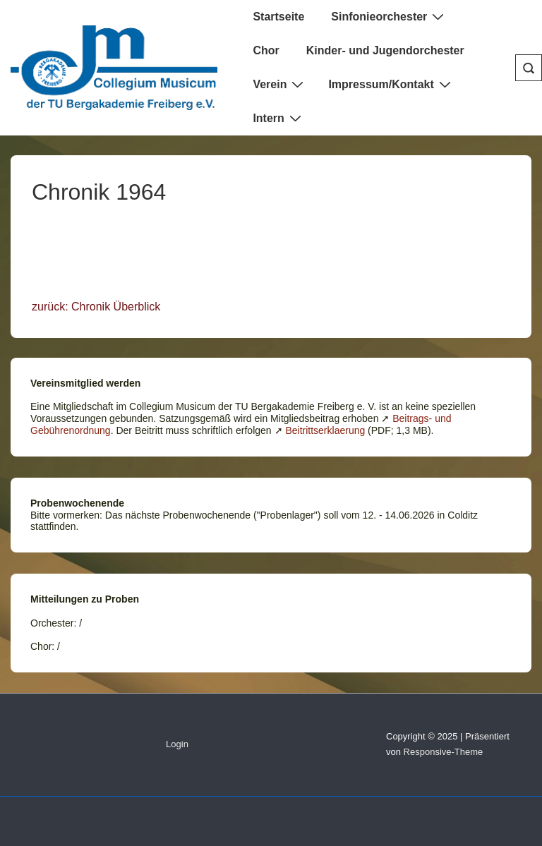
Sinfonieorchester (389, 16)
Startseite (278, 17)
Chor (266, 50)
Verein (280, 84)
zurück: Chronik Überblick (96, 307)
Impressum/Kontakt (391, 84)
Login (177, 744)
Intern (278, 118)
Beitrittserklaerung (325, 430)
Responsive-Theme (443, 752)
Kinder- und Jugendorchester (385, 50)
